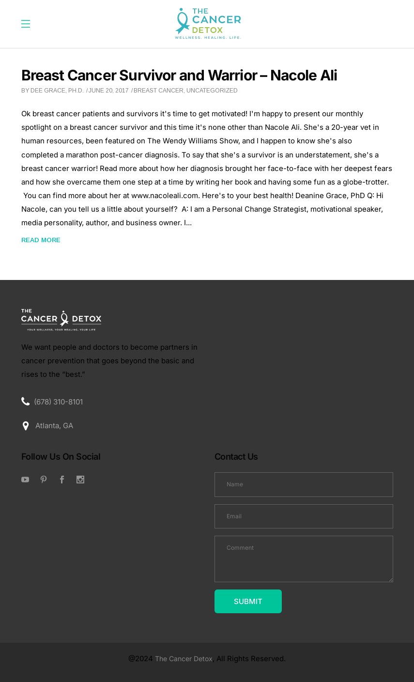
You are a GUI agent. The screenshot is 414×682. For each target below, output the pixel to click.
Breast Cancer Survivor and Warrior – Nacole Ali (179, 75)
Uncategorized (212, 90)
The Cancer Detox (184, 658)
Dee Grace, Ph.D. (57, 90)
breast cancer (159, 90)
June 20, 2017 (109, 90)
